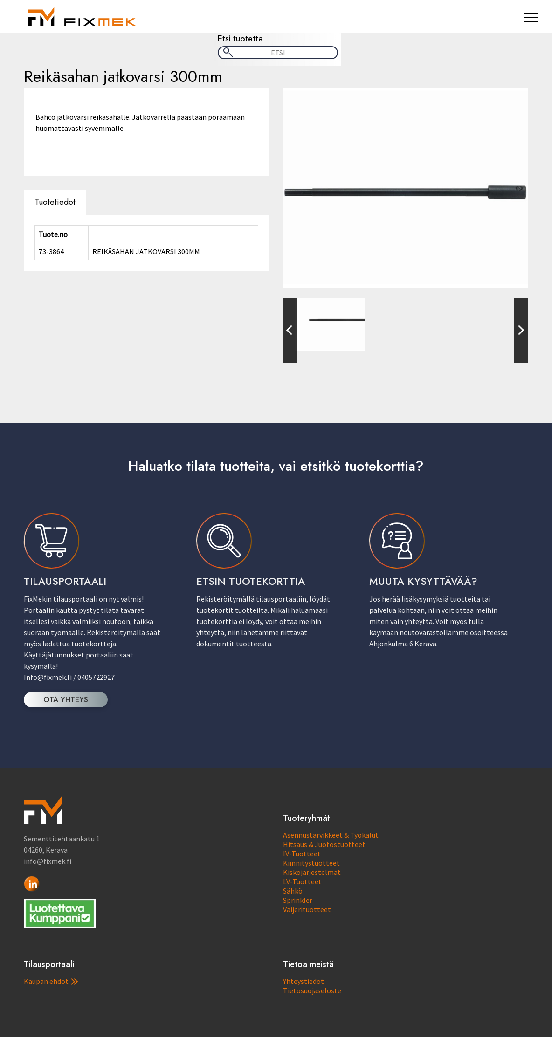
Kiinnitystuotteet (311, 863)
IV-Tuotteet (302, 853)
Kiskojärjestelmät (312, 872)
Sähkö (293, 890)
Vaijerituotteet (307, 909)
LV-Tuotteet (302, 881)
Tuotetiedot (55, 202)
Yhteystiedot (303, 981)
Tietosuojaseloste (312, 990)
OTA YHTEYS (65, 699)
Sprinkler (297, 900)
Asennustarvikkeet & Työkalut (331, 835)
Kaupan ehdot (51, 981)
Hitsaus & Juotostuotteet (324, 844)
